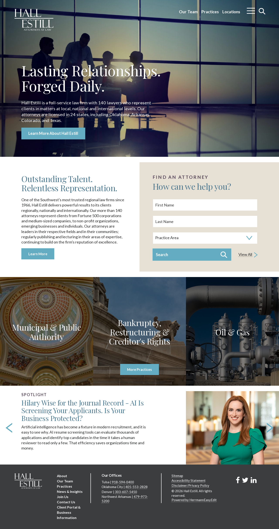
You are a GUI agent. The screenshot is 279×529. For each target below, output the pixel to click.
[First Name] (205, 205)
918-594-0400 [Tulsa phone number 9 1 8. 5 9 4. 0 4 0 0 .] (123, 482)
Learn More (37, 254)
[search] (205, 229)
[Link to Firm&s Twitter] (245, 480)
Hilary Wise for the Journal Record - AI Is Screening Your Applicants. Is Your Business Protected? (82, 410)
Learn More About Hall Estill (53, 133)
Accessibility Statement (189, 480)
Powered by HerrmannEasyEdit (194, 500)
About (62, 476)
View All (248, 255)
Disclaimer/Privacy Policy (190, 485)
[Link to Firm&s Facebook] (238, 480)
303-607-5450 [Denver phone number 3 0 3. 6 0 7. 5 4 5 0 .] (126, 492)
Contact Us (66, 502)
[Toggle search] (262, 11)
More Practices (139, 369)
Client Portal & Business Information (69, 512)
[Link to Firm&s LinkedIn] (254, 480)
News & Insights (70, 491)
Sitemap (177, 476)
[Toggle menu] (251, 9)
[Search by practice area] (205, 238)
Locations (231, 11)
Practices (210, 11)
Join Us (62, 497)
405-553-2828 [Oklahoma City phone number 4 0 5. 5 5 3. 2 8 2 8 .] (136, 487)
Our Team (188, 11)
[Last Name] (205, 221)
